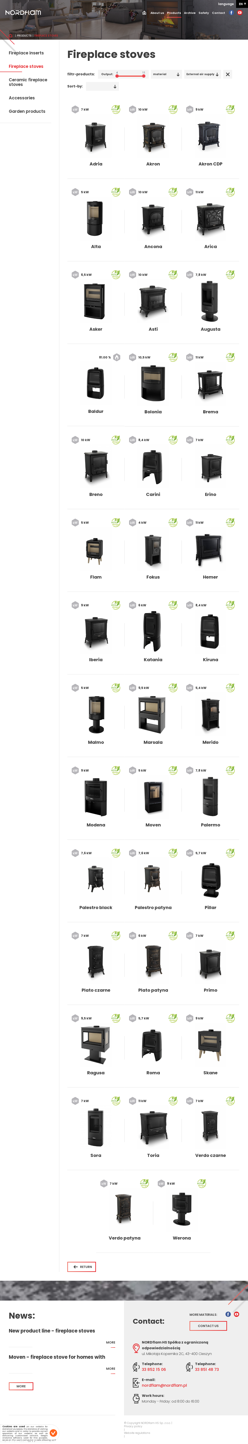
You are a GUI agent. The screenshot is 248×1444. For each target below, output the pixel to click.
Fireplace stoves (26, 66)
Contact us (208, 1326)
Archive (189, 13)
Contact (218, 13)
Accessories (22, 98)
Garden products (27, 111)
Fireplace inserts (26, 53)
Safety (204, 13)
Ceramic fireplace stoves (28, 82)
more (110, 1344)
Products (174, 13)
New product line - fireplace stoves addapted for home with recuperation (55, 1331)
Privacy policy (133, 1426)
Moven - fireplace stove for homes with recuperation (57, 1357)
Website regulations (137, 1433)
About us (157, 13)
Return (82, 1267)
